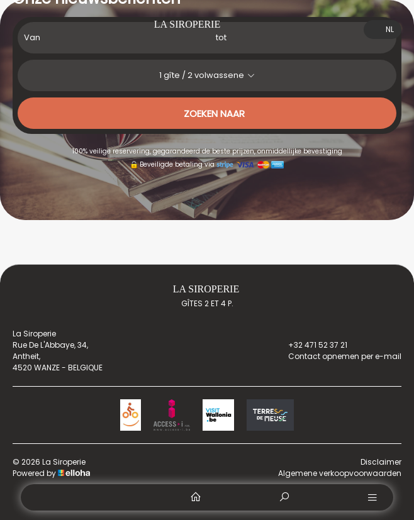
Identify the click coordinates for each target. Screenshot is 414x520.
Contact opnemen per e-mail (337, 356)
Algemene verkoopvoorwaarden (339, 473)
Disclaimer (381, 461)
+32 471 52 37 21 (310, 345)
